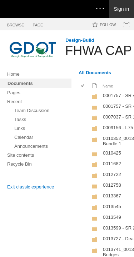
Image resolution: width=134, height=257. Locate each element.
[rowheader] (84, 96)
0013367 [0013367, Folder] (112, 195)
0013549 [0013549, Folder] (112, 217)
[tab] (15, 24)
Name (108, 86)
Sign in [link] (121, 9)
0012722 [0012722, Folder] (112, 174)
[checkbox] (83, 86)
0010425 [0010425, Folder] (112, 153)
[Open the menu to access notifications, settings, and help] (100, 9)
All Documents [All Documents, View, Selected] (95, 72)
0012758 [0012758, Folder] (112, 185)
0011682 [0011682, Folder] (112, 163)
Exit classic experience (30, 187)
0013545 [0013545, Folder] (112, 206)
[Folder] (95, 98)
